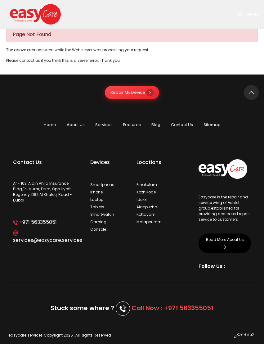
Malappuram (149, 221)
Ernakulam (146, 184)
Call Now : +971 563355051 (172, 308)
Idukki (141, 199)
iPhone (96, 192)
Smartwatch (102, 214)
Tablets (97, 207)
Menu (248, 14)
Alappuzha (146, 207)
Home (50, 125)
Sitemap (212, 125)
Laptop (96, 199)
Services (104, 125)
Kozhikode (146, 192)
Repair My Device (132, 92)
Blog (155, 125)
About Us (76, 125)
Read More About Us (225, 243)
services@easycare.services (47, 237)
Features (132, 125)
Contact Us (182, 125)
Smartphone (102, 184)
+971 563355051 (35, 222)
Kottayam (145, 214)
